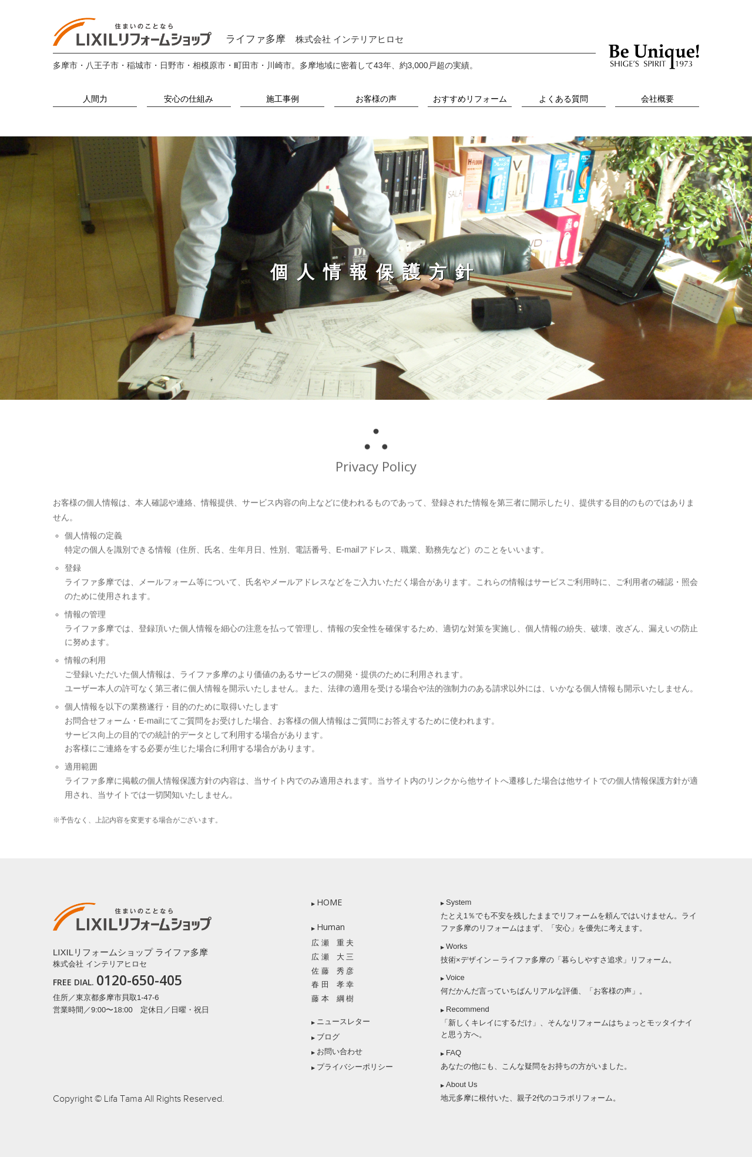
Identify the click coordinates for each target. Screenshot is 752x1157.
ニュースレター (343, 1021)
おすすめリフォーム (470, 99)
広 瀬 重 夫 (332, 942)
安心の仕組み (188, 99)
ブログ (328, 1036)
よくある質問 (563, 99)
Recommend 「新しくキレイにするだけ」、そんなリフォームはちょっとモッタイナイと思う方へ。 (567, 1022)
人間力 (95, 99)
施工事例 (282, 99)
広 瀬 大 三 (332, 956)
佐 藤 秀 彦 (332, 971)
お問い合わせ (339, 1051)
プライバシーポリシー (355, 1066)
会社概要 (657, 99)
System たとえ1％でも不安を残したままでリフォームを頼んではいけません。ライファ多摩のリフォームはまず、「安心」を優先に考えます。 (569, 915)
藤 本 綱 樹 (332, 998)
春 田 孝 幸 (332, 984)
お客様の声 (376, 99)
